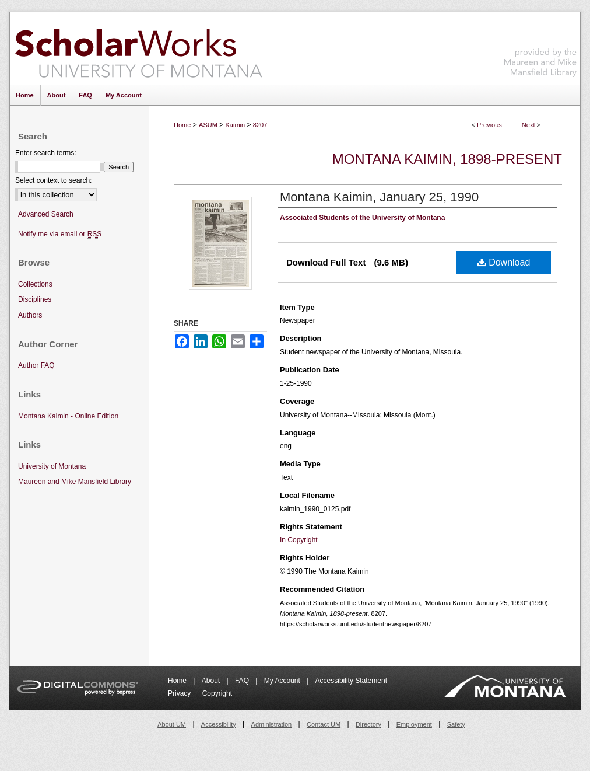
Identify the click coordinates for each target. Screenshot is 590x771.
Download (504, 262)
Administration (271, 724)
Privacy (180, 693)
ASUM (208, 124)
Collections (35, 284)
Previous (489, 124)
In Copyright (299, 540)
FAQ (243, 680)
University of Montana (52, 466)
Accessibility (218, 724)
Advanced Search (45, 214)
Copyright (217, 693)
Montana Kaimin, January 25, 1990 (379, 197)
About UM (171, 724)
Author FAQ (36, 365)
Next (528, 124)
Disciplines (34, 299)
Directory (368, 724)
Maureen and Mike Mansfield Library (540, 46)
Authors (30, 315)
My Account (283, 680)
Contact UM (323, 724)
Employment (414, 724)
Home (182, 124)
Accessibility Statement (351, 680)
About (212, 680)
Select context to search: (53, 180)
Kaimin (235, 124)
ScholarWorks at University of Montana (138, 48)
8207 (260, 124)
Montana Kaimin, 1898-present (447, 159)
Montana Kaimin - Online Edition (68, 416)
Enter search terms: (45, 153)
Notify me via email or (59, 234)
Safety (456, 724)
